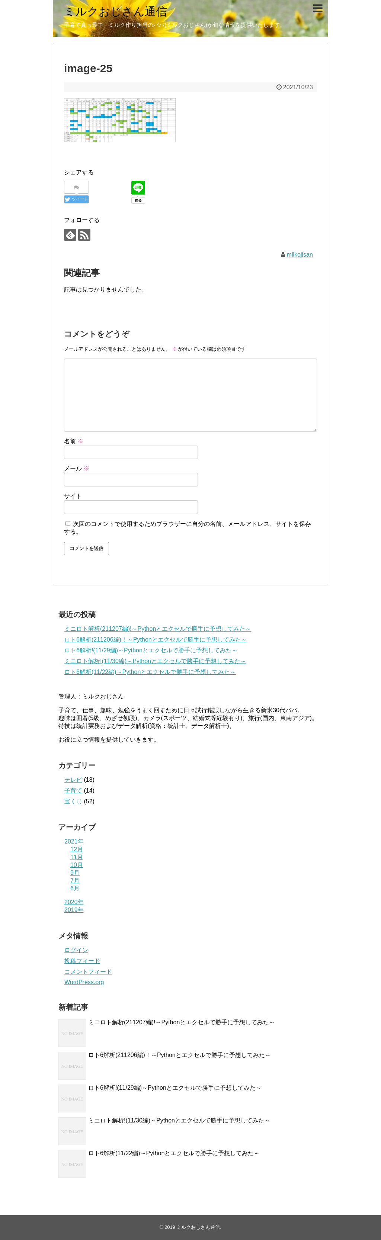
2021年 (74, 841)
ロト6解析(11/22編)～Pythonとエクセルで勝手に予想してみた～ (150, 672)
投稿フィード (82, 961)
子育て (73, 790)
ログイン (76, 950)
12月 (76, 849)
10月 (76, 865)
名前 (73, 441)
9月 (75, 873)
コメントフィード (88, 971)
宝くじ (73, 801)
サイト (73, 496)
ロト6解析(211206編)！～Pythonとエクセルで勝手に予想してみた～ (155, 639)
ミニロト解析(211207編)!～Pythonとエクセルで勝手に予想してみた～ (157, 629)
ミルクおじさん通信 (115, 11)
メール (76, 468)
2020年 (74, 902)
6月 (75, 888)
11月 (76, 857)
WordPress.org (84, 982)
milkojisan (300, 254)
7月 (75, 880)
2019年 (74, 910)
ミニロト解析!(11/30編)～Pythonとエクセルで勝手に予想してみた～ (155, 661)
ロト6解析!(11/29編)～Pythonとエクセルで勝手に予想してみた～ (151, 650)
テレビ (73, 780)
